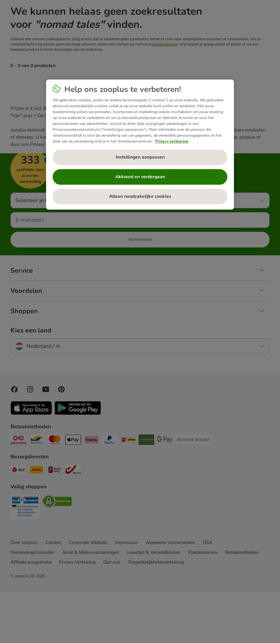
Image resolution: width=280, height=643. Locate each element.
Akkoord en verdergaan (140, 177)
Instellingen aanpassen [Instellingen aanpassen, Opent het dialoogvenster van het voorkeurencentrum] (140, 157)
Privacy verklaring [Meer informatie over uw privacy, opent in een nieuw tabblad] (171, 141)
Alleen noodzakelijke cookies (140, 196)
